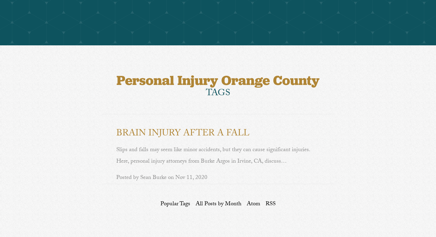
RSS (271, 204)
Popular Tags (175, 204)
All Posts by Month (218, 204)
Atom (253, 204)
